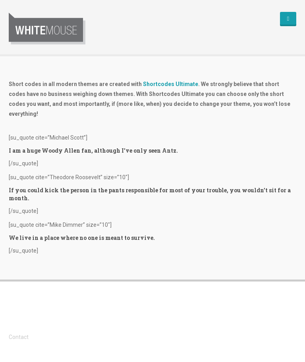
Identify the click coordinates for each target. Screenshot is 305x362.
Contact (19, 337)
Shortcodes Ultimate (170, 84)
